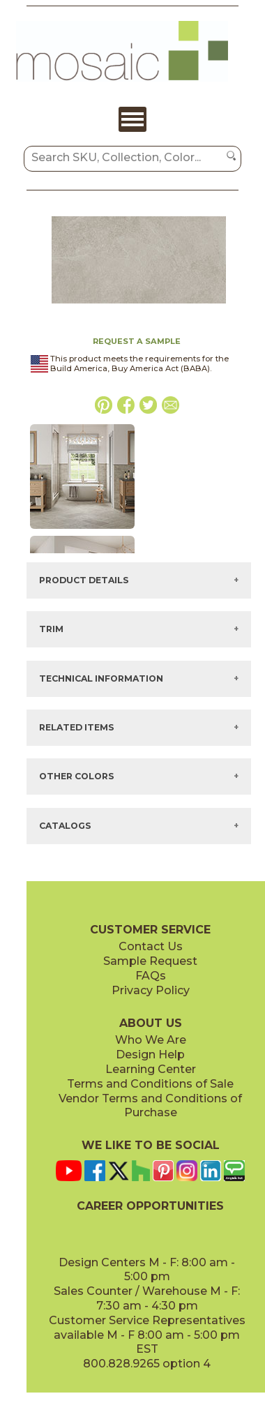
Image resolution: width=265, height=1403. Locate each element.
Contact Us (151, 946)
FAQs (150, 975)
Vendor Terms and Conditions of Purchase (150, 1106)
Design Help (150, 1054)
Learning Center (150, 1069)
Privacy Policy (151, 990)
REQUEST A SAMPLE (137, 341)
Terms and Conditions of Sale (150, 1083)
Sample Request (150, 961)
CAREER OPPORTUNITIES (150, 1206)
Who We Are (150, 1039)
